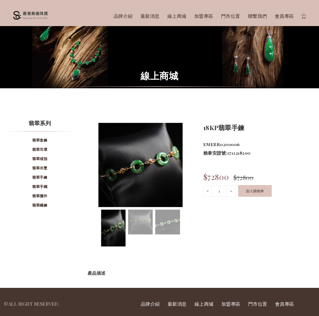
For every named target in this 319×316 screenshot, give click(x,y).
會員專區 (284, 16)
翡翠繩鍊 (39, 205)
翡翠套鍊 (39, 140)
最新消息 (150, 16)
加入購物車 (255, 190)
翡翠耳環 (39, 149)
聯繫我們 (257, 16)
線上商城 (176, 16)
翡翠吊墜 (39, 167)
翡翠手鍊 (39, 177)
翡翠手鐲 (39, 186)
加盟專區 (203, 16)
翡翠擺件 (39, 195)
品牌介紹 (123, 16)
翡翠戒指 (39, 158)
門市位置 (230, 16)
